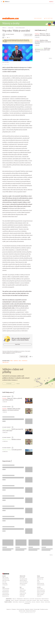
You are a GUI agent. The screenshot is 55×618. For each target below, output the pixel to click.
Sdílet (8, 37)
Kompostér (34, 600)
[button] (17, 52)
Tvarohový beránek (5, 590)
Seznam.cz (51, 1)
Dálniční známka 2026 (41, 590)
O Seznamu (13, 609)
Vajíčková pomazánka (40, 584)
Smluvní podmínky (20, 609)
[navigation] (1, 2)
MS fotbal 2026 (22, 594)
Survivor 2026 (31, 598)
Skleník (38, 600)
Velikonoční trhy (26, 598)
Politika (11, 360)
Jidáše (38, 580)
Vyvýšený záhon (46, 600)
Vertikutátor (17, 600)
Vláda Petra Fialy (5, 362)
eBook (4, 37)
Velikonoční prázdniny (23, 583)
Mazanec (38, 581)
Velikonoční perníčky (40, 583)
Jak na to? (18, 383)
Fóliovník (41, 600)
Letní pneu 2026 (40, 588)
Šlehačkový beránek (5, 594)
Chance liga (22, 588)
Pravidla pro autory (44, 609)
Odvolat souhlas (22, 610)
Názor (20, 360)
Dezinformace (24, 360)
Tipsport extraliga (23, 590)
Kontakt (31, 609)
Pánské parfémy (27, 603)
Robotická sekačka (22, 600)
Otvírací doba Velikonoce (24, 581)
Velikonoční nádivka (40, 577)
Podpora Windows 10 (44, 598)
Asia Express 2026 (38, 598)
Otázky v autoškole (40, 594)
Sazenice (12, 600)
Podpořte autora (28, 35)
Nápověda (27, 609)
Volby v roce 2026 (5, 577)
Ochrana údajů (36, 609)
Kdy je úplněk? (4, 583)
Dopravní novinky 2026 (41, 591)
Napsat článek (17, 344)
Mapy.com (14, 598)
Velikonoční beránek (5, 588)
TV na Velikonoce (22, 584)
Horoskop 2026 (4, 584)
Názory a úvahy (39, 48)
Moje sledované (38, 18)
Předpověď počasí (20, 598)
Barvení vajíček (22, 577)
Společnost (16, 360)
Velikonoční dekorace (23, 580)
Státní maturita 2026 (5, 580)
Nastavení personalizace (31, 610)
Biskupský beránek (5, 591)
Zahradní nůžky (29, 600)
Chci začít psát (48, 18)
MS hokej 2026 (22, 591)
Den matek (4, 581)
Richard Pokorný (10, 34)
